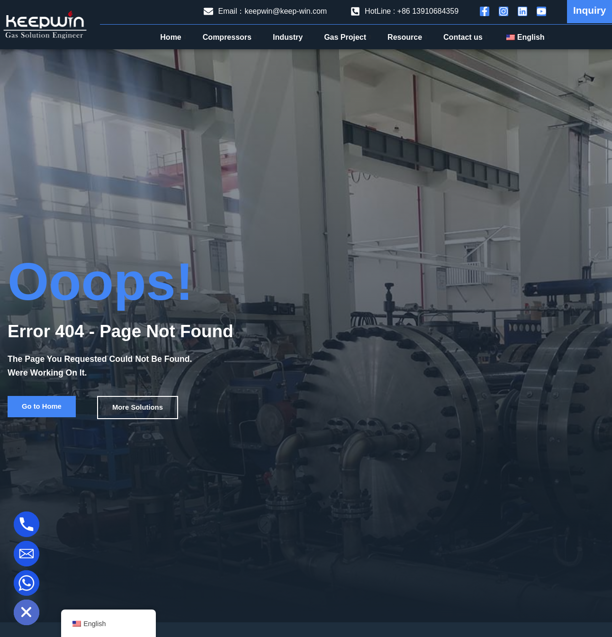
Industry (291, 37)
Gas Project (348, 37)
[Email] (26, 553)
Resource (408, 37)
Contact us (466, 37)
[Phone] (26, 524)
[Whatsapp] (26, 583)
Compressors (231, 37)
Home (174, 37)
